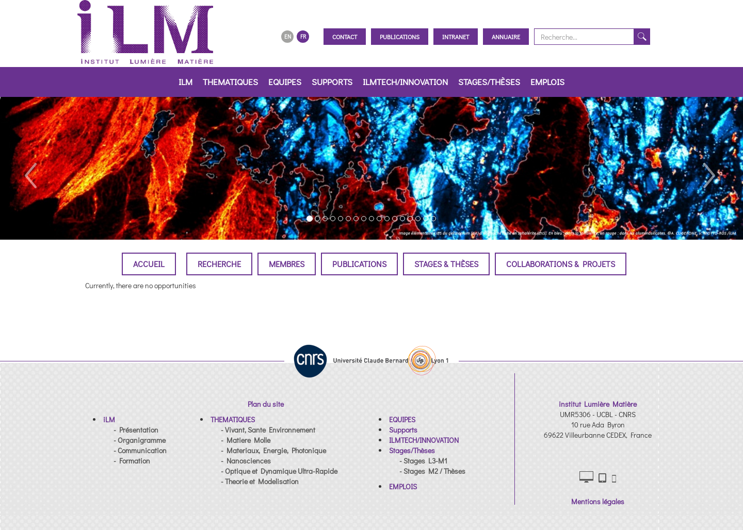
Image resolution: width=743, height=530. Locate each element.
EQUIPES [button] (284, 82)
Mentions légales (597, 501)
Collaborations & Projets (560, 263)
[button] (29, 168)
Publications (399, 36)
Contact (344, 36)
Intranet (455, 36)
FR (303, 36)
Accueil (149, 263)
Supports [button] (332, 82)
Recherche (219, 263)
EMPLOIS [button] (547, 82)
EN (287, 36)
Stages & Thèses (446, 263)
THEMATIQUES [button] (230, 82)
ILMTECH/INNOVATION (405, 82)
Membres (286, 263)
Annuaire (506, 36)
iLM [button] (185, 82)
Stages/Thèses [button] (489, 82)
